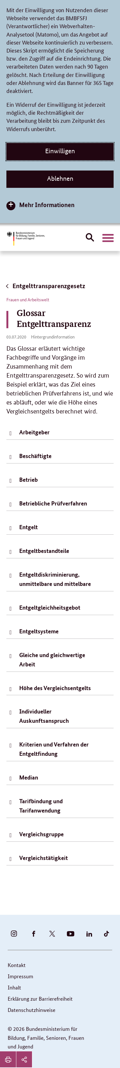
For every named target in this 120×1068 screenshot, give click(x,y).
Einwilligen (60, 151)
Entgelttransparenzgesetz (45, 286)
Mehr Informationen (47, 205)
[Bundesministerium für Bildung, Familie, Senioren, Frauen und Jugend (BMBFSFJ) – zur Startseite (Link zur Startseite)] (25, 238)
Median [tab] (28, 777)
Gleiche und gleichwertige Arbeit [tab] (52, 659)
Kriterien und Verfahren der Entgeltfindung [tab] (54, 748)
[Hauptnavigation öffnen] (108, 238)
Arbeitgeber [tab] (34, 432)
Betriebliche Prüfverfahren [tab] (53, 503)
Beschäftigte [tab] (35, 456)
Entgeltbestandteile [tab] (44, 551)
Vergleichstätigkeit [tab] (43, 858)
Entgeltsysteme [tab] (39, 631)
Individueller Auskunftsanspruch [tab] (44, 715)
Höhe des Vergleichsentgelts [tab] (55, 688)
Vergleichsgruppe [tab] (41, 834)
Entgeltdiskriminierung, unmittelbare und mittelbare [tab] (55, 579)
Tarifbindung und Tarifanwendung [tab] (41, 805)
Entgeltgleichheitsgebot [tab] (49, 607)
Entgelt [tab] (28, 527)
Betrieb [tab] (28, 479)
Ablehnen (60, 178)
